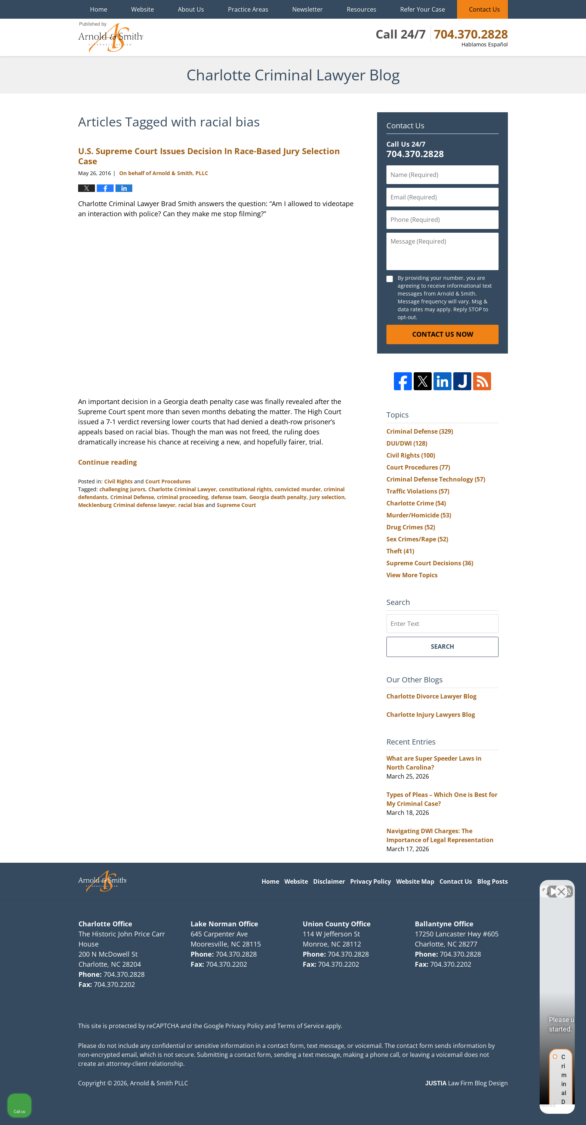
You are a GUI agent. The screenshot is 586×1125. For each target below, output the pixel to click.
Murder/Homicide (418, 515)
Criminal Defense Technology (435, 479)
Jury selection (327, 497)
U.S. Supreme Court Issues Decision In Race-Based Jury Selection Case (209, 155)
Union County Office (337, 923)
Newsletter (307, 9)
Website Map (415, 881)
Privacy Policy (370, 881)
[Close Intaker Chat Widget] (561, 886)
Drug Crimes (410, 527)
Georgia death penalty (277, 497)
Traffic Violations (417, 491)
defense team (228, 497)
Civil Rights (118, 481)
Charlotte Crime (416, 503)
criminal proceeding (182, 497)
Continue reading (107, 462)
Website (142, 9)
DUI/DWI (406, 443)
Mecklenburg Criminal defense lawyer (126, 504)
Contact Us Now (442, 334)
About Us (191, 9)
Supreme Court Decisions (429, 563)
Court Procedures (168, 481)
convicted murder (298, 489)
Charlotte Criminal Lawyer (182, 489)
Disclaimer (329, 881)
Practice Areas (248, 9)
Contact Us (484, 9)
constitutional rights (245, 489)
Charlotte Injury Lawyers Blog (430, 714)
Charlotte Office (105, 923)
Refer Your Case (422, 9)
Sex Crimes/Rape (417, 539)
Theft (400, 551)
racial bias (191, 504)
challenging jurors (122, 489)
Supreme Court (236, 504)
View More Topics (412, 575)
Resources (361, 9)
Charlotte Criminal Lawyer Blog (110, 37)
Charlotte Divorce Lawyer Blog (431, 696)
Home (98, 9)
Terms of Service (300, 1026)
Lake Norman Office (224, 923)
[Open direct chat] (546, 886)
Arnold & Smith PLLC (159, 1083)
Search (442, 646)
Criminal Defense (132, 497)
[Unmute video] (454, 886)
